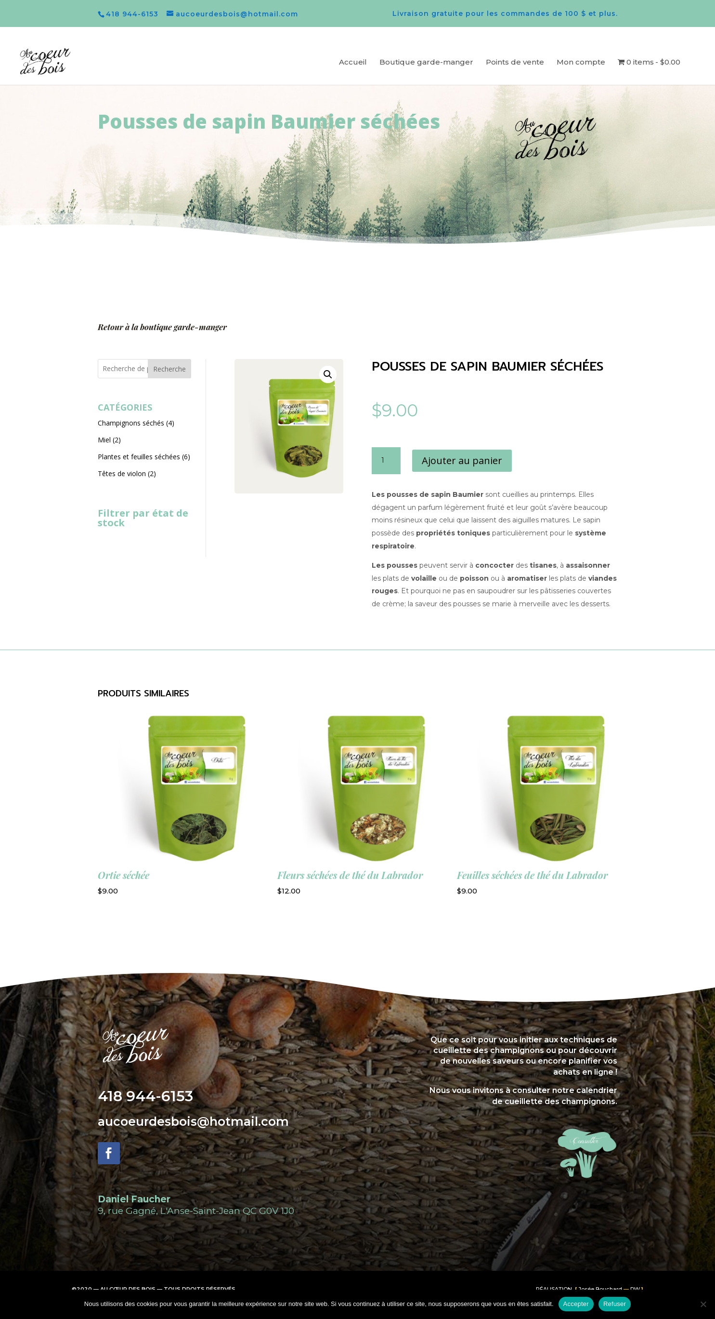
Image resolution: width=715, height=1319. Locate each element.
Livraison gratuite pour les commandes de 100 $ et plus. (505, 14)
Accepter (576, 1303)
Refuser (614, 1303)
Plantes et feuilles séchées (139, 456)
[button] (328, 374)
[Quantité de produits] (386, 460)
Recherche (169, 368)
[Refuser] (703, 1304)
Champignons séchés (131, 422)
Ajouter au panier (462, 460)
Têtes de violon (122, 473)
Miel (104, 439)
